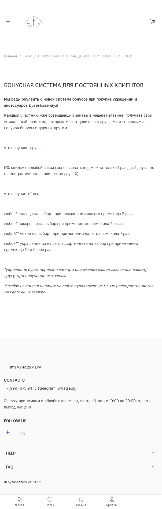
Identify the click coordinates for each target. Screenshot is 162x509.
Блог (27, 56)
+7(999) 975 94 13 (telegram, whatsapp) (40, 388)
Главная (10, 56)
